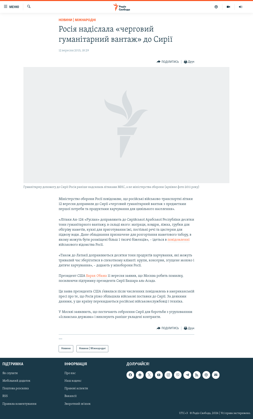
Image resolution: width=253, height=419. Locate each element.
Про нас (70, 373)
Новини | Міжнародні (77, 20)
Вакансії (70, 396)
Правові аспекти (76, 388)
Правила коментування (19, 403)
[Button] (168, 62)
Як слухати (10, 373)
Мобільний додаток (16, 380)
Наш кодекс (72, 380)
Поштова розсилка (15, 388)
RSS (5, 396)
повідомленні (179, 240)
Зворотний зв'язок (77, 403)
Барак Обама (96, 276)
